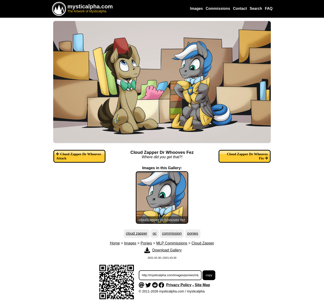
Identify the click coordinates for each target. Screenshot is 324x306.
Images (130, 243)
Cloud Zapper (203, 243)
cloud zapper (136, 233)
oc (155, 233)
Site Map (202, 285)
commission (172, 233)
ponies (192, 233)
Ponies (146, 243)
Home (115, 243)
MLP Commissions (171, 243)
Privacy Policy (179, 285)
